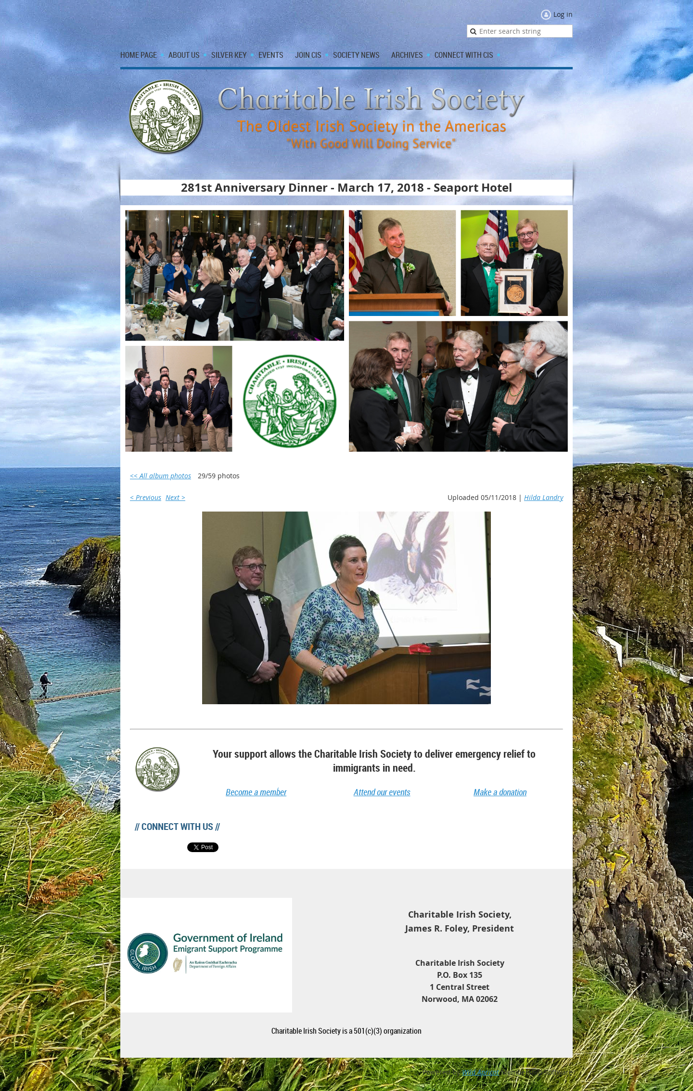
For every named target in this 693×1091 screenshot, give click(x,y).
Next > (175, 497)
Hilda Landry (543, 497)
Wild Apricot (480, 1072)
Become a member (256, 792)
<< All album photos (160, 475)
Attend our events (382, 792)
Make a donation (500, 792)
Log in (563, 14)
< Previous (145, 497)
